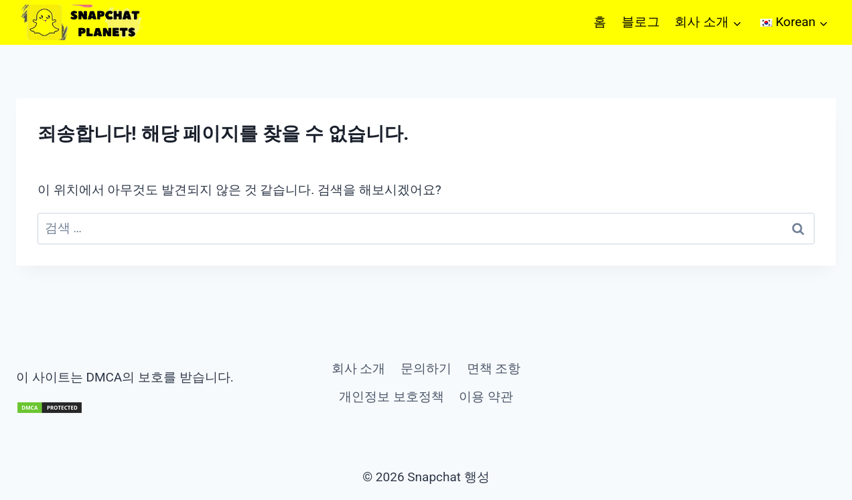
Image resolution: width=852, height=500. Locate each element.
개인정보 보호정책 (391, 396)
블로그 (641, 21)
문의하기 (426, 368)
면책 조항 (494, 368)
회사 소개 (359, 368)
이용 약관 (486, 396)
